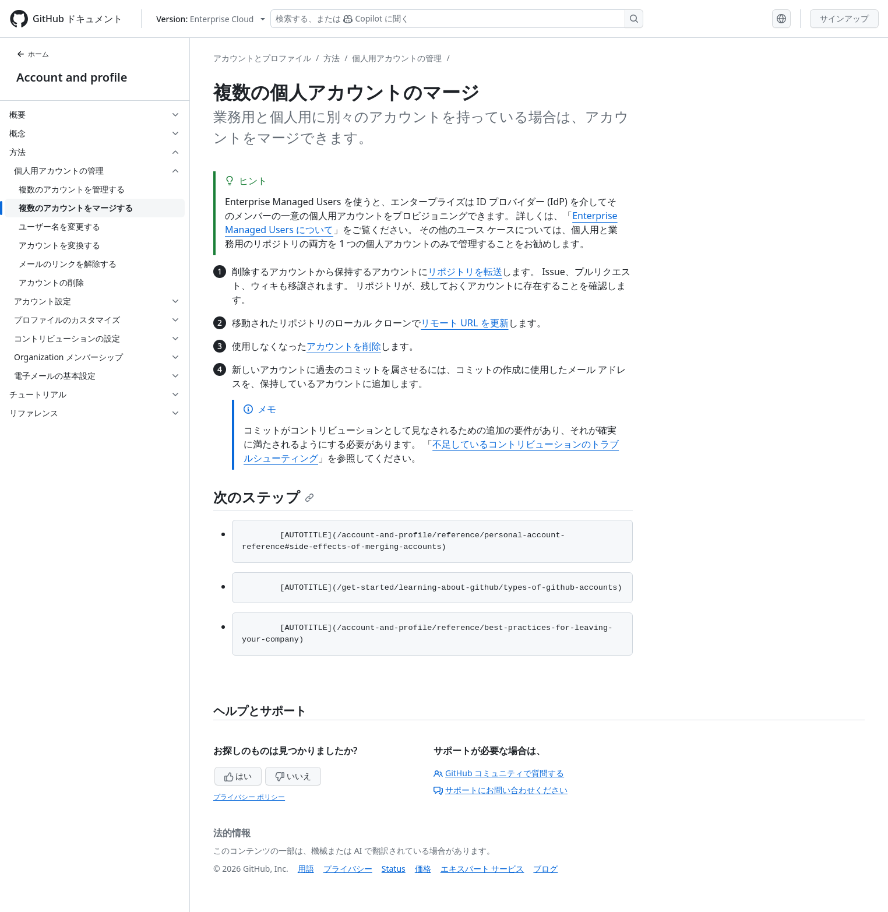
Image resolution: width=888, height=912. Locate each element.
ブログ (545, 868)
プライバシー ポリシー (249, 797)
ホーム (32, 54)
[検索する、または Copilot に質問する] (456, 18)
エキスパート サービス (482, 868)
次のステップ (263, 496)
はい (238, 775)
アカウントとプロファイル (262, 58)
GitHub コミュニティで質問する (499, 773)
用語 (306, 868)
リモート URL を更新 (464, 322)
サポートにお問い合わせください (501, 789)
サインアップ (844, 18)
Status (394, 868)
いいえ (293, 775)
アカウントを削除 (343, 346)
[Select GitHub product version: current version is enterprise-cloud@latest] (210, 19)
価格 (423, 868)
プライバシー (347, 868)
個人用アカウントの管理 (397, 58)
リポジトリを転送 (465, 271)
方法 (331, 58)
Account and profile (71, 77)
